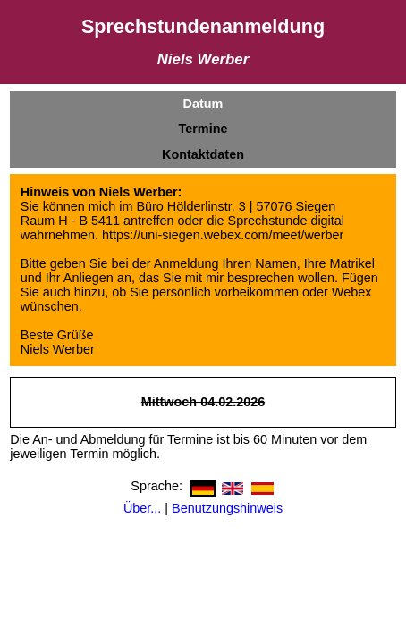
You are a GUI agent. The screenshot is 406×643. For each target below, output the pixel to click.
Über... (142, 508)
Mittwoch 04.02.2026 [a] (202, 402)
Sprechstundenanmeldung (203, 26)
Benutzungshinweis (227, 508)
